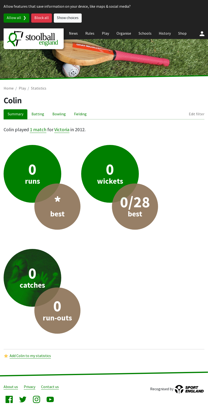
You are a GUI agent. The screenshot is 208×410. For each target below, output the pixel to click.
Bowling (59, 114)
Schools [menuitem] (145, 33)
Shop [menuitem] (182, 33)
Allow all (14, 18)
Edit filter (196, 114)
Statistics (38, 88)
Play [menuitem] (105, 33)
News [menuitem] (73, 33)
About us (11, 387)
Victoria (61, 130)
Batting (37, 114)
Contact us (50, 387)
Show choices (68, 18)
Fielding (80, 114)
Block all (41, 18)
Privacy (29, 387)
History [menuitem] (165, 33)
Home (9, 88)
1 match (38, 130)
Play (22, 88)
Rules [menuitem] (89, 33)
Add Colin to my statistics (30, 356)
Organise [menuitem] (123, 33)
